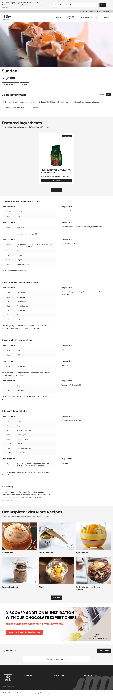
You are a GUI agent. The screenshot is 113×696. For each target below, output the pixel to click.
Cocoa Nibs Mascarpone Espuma (87, 102)
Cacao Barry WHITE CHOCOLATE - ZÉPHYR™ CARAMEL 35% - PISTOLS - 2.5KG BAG (33, 465)
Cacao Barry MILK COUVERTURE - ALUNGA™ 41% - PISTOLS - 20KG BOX (35, 245)
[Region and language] (76, 5)
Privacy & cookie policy (32, 693)
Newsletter (59, 675)
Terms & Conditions (18, 693)
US (108, 94)
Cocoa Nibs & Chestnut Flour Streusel (54, 102)
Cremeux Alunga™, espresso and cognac (19, 102)
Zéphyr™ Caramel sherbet (14, 108)
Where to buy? (90, 675)
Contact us (28, 675)
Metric (102, 94)
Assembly (34, 108)
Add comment (104, 650)
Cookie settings (45, 693)
